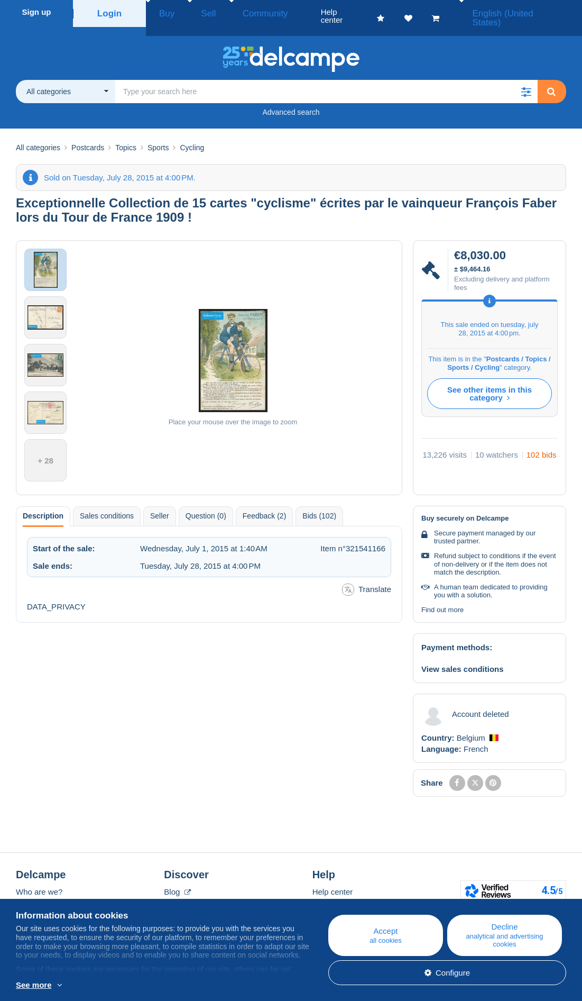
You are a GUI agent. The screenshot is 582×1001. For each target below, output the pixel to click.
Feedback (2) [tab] (264, 503)
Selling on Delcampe (348, 904)
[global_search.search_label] (326, 79)
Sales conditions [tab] (107, 503)
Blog (177, 879)
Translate (366, 577)
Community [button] (240, 11)
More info (134, 985)
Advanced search (290, 100)
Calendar (180, 892)
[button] (526, 79)
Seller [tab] (159, 503)
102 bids (541, 442)
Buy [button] (163, 11)
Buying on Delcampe (348, 892)
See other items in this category (489, 381)
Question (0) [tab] (206, 503)
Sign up (36, 11)
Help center (332, 879)
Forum (175, 904)
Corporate (39, 892)
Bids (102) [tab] (319, 503)
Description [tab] (43, 503)
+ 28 (45, 448)
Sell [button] (195, 11)
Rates (26, 904)
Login (109, 11)
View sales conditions (462, 656)
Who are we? (39, 879)
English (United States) (528, 11)
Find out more (442, 598)
